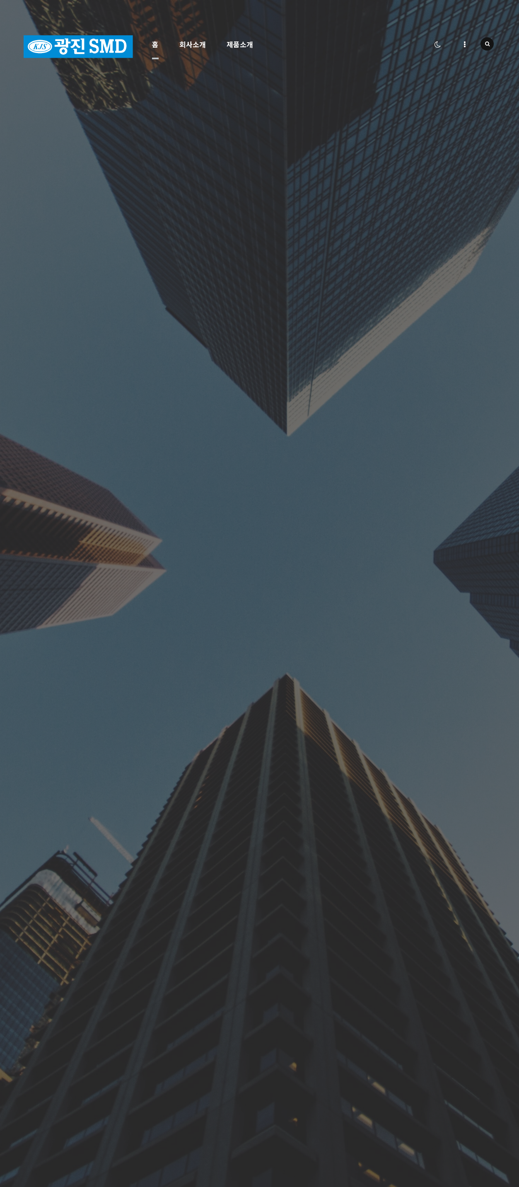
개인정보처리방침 (284, 1112)
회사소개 (192, 44)
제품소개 (240, 44)
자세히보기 (224, 421)
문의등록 (469, 909)
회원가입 (275, 1133)
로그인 (273, 1144)
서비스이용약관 (282, 1122)
